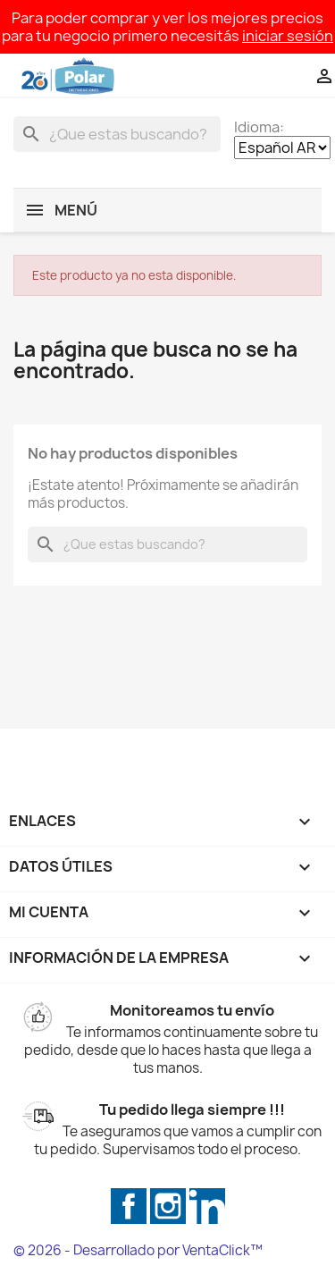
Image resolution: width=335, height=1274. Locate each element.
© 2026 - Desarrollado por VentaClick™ (138, 1250)
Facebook (129, 1206)
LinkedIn (207, 1206)
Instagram (168, 1206)
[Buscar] (117, 134)
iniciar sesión (287, 36)
